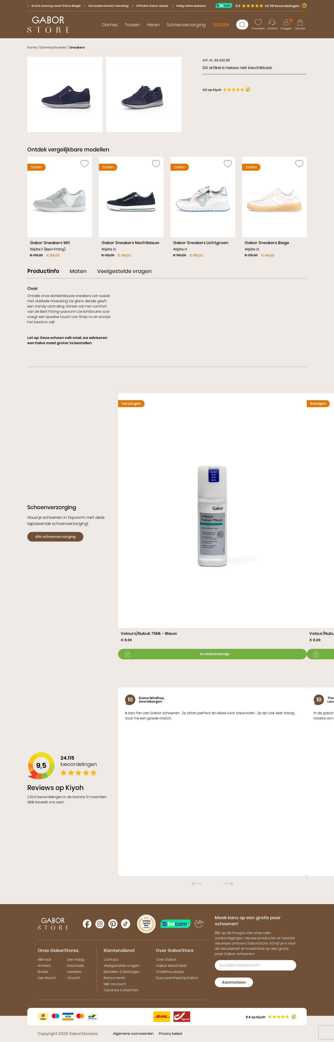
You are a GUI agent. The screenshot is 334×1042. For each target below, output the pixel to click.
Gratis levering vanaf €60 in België (54, 6)
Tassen (132, 25)
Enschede (75, 965)
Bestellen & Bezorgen (121, 971)
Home (32, 47)
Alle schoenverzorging (55, 536)
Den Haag (75, 959)
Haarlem (74, 971)
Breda (43, 971)
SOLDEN (221, 25)
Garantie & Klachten (121, 990)
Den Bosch (47, 977)
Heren (153, 25)
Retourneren (114, 977)
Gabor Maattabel (171, 965)
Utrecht (73, 977)
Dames (110, 25)
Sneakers (77, 47)
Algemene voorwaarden (133, 1033)
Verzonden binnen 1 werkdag (106, 6)
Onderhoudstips (170, 971)
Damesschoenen (53, 47)
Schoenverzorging (186, 25)
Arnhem (44, 965)
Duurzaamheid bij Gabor (177, 977)
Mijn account (115, 983)
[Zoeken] (242, 25)
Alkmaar (45, 959)
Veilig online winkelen (189, 6)
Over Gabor (166, 959)
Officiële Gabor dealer (150, 6)
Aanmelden (234, 982)
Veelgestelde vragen (121, 965)
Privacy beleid (170, 1033)
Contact (111, 959)
